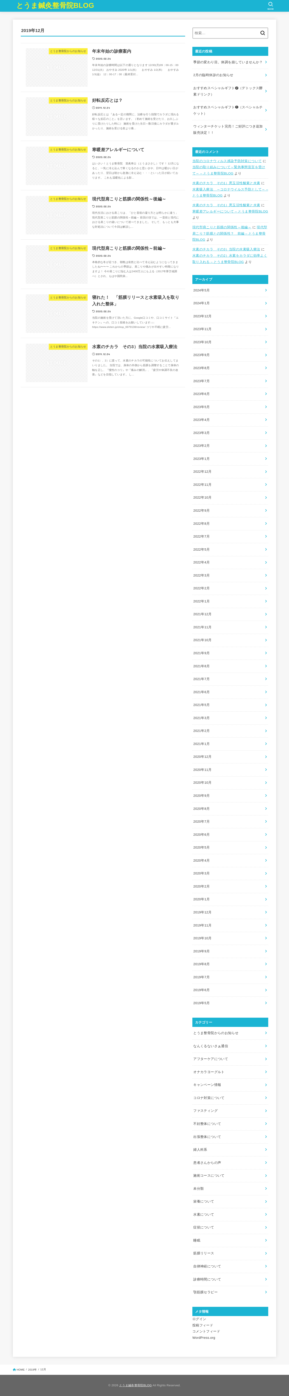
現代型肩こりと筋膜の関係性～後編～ (221, 227)
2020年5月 (201, 847)
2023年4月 (201, 420)
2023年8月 (201, 368)
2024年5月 (201, 290)
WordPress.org (203, 1337)
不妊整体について (207, 1124)
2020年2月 (201, 886)
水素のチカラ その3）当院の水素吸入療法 (226, 249)
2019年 (32, 1369)
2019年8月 (201, 964)
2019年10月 (202, 938)
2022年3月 (201, 575)
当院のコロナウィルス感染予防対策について (227, 161)
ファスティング (205, 1110)
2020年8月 (201, 808)
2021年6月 (201, 692)
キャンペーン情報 (207, 1085)
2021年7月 (201, 679)
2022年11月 (202, 484)
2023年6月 (201, 394)
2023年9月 (201, 355)
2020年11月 (202, 770)
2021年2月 (201, 731)
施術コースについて (208, 1175)
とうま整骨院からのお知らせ (215, 1033)
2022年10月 (202, 497)
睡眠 (196, 1240)
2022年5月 (201, 549)
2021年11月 (202, 627)
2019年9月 (201, 951)
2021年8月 (201, 666)
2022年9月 (201, 510)
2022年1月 (201, 601)
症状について (203, 1227)
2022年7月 (201, 536)
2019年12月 (202, 912)
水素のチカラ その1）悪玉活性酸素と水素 (226, 183)
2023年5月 (201, 407)
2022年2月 (201, 588)
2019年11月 (202, 925)
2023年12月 (202, 316)
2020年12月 (202, 756)
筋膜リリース (203, 1253)
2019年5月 (201, 1003)
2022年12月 (202, 471)
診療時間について (207, 1279)
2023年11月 (202, 329)
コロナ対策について (208, 1098)
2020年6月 (201, 834)
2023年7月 (201, 381)
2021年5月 (201, 705)
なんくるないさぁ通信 (210, 1046)
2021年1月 (201, 744)
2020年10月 (202, 782)
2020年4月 (201, 860)
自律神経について (207, 1266)
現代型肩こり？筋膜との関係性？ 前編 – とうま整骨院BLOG (229, 233)
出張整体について (207, 1137)
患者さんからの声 (207, 1162)
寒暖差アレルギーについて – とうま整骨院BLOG (230, 211)
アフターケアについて (210, 1059)
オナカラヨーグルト (208, 1072)
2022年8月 (201, 523)
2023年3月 (201, 433)
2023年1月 (201, 459)
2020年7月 (201, 821)
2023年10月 (202, 342)
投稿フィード (202, 1325)
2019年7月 (201, 977)
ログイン (199, 1319)
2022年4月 (201, 562)
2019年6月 (201, 990)
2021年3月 (201, 718)
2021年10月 (202, 640)
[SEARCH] (270, 6)
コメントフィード (206, 1331)
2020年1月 (201, 899)
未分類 (198, 1188)
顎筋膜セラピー (205, 1292)
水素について (203, 1214)
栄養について (203, 1201)
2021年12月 (202, 614)
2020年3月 (201, 873)
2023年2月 (201, 445)
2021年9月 (201, 653)
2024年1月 (201, 303)
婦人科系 (200, 1149)
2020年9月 (201, 795)
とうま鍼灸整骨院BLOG (55, 5)
